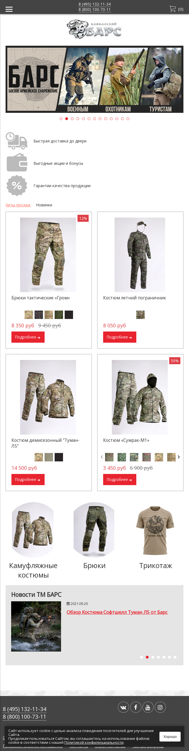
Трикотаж (155, 565)
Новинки (44, 205)
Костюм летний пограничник (134, 298)
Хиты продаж (18, 205)
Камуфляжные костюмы (33, 570)
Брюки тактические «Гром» (40, 298)
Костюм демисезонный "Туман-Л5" (45, 443)
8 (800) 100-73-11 (95, 9)
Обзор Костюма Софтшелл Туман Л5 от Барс (117, 612)
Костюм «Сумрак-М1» (126, 440)
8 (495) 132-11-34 (95, 4)
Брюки (94, 565)
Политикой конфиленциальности (93, 742)
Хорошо (170, 737)
